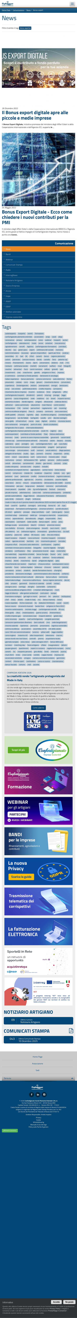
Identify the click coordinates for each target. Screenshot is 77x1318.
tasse (67, 512)
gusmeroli (23, 583)
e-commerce (10, 376)
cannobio (61, 541)
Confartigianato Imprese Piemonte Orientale (9, 3)
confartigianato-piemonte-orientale (18, 337)
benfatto (30, 541)
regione (53, 431)
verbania (65, 574)
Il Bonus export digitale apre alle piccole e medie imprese (35, 115)
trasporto (21, 333)
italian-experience (12, 379)
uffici (65, 392)
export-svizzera (11, 538)
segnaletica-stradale (26, 554)
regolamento (47, 408)
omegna (27, 658)
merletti (33, 366)
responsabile (50, 518)
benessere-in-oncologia (49, 376)
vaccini (7, 473)
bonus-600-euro (56, 642)
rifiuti (32, 356)
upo (61, 369)
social (59, 603)
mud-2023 (9, 655)
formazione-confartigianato (26, 509)
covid (54, 337)
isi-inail (66, 531)
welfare (52, 366)
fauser (52, 554)
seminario (49, 411)
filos (29, 551)
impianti (22, 538)
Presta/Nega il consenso (57, 1311)
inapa (32, 382)
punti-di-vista (36, 424)
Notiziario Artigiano (14, 280)
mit (29, 557)
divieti (16, 561)
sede (32, 398)
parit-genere (61, 447)
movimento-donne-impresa (15, 392)
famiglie (61, 548)
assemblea (9, 356)
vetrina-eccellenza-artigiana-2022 (18, 590)
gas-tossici (47, 463)
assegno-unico (10, 587)
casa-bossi (9, 483)
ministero (61, 538)
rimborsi (42, 525)
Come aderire (38, 707)
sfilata (43, 645)
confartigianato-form (44, 444)
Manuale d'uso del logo (38, 1124)
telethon (46, 557)
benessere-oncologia (23, 574)
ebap (60, 337)
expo (37, 421)
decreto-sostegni (60, 418)
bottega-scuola (11, 525)
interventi (54, 651)
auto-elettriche (58, 379)
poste (65, 554)
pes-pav (20, 486)
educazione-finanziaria (45, 496)
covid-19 (44, 431)
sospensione (62, 515)
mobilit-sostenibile (39, 447)
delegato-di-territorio (13, 453)
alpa (37, 415)
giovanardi (55, 437)
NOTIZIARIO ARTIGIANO (28, 1012)
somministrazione (12, 353)
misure (26, 483)
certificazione (20, 551)
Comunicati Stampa (14, 264)
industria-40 (22, 635)
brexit (53, 398)
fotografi (67, 366)
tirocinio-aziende (11, 625)
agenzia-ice (29, 479)
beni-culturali (39, 622)
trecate (68, 441)
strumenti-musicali (25, 606)
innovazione (42, 531)
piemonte (34, 625)
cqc (15, 350)
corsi (26, 382)
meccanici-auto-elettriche (29, 544)
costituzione (31, 661)
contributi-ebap (11, 515)
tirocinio (48, 453)
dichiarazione (61, 496)
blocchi (33, 525)
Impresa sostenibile (14, 317)
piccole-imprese (11, 492)
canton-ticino (48, 470)
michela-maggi (30, 609)
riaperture (32, 564)
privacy (19, 340)
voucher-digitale (49, 548)
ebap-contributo (38, 512)
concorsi (57, 463)
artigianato (57, 392)
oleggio (40, 518)
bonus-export (25, 28)
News (28, 10)
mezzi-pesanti (10, 489)
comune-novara (28, 359)
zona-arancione (61, 411)
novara (8, 363)
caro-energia (10, 450)
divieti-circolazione (50, 424)
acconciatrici (26, 629)
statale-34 (28, 473)
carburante (51, 587)
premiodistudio (61, 486)
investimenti (10, 372)
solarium (56, 567)
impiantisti (58, 453)
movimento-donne (52, 382)
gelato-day (58, 616)
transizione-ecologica (13, 596)
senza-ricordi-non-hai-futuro (16, 639)
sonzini (8, 651)
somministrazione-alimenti (27, 441)
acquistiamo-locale (53, 639)
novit (57, 590)
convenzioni (65, 382)
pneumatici (9, 382)
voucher (8, 369)
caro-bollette (10, 528)
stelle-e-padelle (62, 460)
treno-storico (60, 470)
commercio (63, 577)
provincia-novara (53, 525)
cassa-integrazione (21, 398)
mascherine (27, 372)
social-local (9, 509)
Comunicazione (18, 10)
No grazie (69, 1302)
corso (41, 340)
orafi (32, 450)
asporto (22, 619)
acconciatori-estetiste (13, 658)
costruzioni (44, 593)
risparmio (47, 473)
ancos (41, 343)
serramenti (43, 366)
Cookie (38, 1120)
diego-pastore (64, 450)
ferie (48, 392)
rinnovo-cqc (9, 441)
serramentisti (28, 463)
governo (8, 398)
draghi (28, 499)
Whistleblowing (38, 1122)
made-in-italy (30, 600)
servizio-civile (26, 466)
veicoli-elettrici (51, 450)
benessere (64, 385)
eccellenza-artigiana (48, 415)
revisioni (40, 450)
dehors (64, 645)
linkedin (45, 466)
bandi (34, 561)
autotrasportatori (11, 434)
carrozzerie (57, 389)
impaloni (36, 466)
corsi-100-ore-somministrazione (17, 632)
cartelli (48, 583)
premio (40, 639)
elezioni (33, 385)
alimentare (16, 463)
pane (17, 444)
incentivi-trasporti (48, 538)
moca (13, 600)
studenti (27, 570)
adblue (26, 535)
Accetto (56, 1302)
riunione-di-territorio (46, 476)
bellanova (38, 567)
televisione (50, 635)
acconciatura (23, 525)
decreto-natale (10, 557)
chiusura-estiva (44, 564)
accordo (36, 664)
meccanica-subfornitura (32, 580)
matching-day (19, 645)
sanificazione (46, 544)
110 (67, 363)
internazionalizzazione (34, 428)
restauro (8, 366)
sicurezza (24, 353)
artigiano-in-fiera (48, 372)
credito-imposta (45, 389)
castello (47, 359)
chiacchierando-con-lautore (15, 564)
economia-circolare (12, 402)
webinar (48, 340)
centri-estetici (59, 405)
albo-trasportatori (36, 635)
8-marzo (20, 528)
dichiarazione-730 (31, 460)
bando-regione (27, 402)
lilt (26, 356)
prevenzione (44, 625)
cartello (36, 655)
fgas (32, 453)
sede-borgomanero (59, 622)
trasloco (8, 561)
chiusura (21, 415)
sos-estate (16, 389)
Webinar (9, 259)
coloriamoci (23, 515)
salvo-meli (37, 492)
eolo (43, 535)
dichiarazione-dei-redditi (53, 483)
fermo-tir (51, 505)
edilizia (47, 369)
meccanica (44, 441)
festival (52, 489)
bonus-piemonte (27, 379)
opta (57, 561)
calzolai (18, 382)
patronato (16, 359)
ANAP (8, 301)
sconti (66, 603)
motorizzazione (28, 612)
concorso (49, 486)
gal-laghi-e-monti (30, 596)
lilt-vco (61, 609)
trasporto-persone (25, 651)
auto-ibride (9, 499)
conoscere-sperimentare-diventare (18, 622)
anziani (18, 570)
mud (59, 366)
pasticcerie (25, 476)
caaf (47, 512)
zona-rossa (25, 642)
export (32, 350)
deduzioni (40, 486)
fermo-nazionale (26, 603)
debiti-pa (33, 515)
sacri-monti (54, 528)
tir (17, 356)
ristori (59, 600)
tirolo (18, 655)
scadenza (38, 473)
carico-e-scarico (44, 661)
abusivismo (35, 405)
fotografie (37, 548)
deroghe (31, 587)
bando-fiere (39, 606)
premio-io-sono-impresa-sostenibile (34, 437)
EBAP (8, 306)
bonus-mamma (49, 600)
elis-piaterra (10, 531)
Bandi (8, 254)
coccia (31, 421)
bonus (46, 356)
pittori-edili (45, 632)
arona (54, 522)
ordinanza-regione (28, 531)
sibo (6, 583)
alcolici (20, 600)
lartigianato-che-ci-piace (14, 428)
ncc (39, 600)
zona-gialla (9, 421)
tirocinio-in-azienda (36, 583)
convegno (31, 505)
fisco (26, 369)
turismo (36, 632)
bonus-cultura (51, 577)
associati (22, 557)
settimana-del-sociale (45, 350)
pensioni (43, 596)
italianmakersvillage (12, 580)
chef (7, 600)
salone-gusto (57, 512)
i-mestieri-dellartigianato (43, 590)
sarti (32, 457)
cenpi (7, 389)
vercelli (21, 346)
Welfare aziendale (13, 311)
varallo (43, 418)
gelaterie (17, 512)
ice (47, 398)
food (7, 505)
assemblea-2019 (39, 629)
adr (55, 408)
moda (34, 343)
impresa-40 (59, 655)
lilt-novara (35, 535)
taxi (21, 356)
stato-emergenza (33, 528)
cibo (29, 489)
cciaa (65, 463)
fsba (45, 434)
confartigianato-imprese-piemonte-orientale (22, 431)
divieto (38, 463)
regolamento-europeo (55, 648)
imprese (61, 372)
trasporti (57, 340)
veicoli (7, 463)
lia (35, 603)
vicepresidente (36, 483)
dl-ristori (8, 512)
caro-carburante (11, 424)
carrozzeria (9, 570)
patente (65, 567)
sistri (64, 528)
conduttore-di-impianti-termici (16, 470)
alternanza (40, 577)
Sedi (37, 1070)
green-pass (23, 350)
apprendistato (18, 518)
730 (18, 408)
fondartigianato (22, 385)
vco (63, 473)
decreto (8, 350)
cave (16, 476)
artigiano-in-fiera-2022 (55, 606)
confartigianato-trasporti (14, 395)
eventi (30, 333)
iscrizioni (8, 645)
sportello (8, 567)
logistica (30, 346)
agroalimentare (11, 346)
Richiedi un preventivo (10, 1131)
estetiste (49, 343)
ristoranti (19, 499)
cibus (18, 612)
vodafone (40, 398)
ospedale (22, 489)
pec (32, 444)
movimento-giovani (48, 541)
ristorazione (9, 486)
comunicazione (22, 450)
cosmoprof (21, 522)
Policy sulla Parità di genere (38, 1127)
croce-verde (26, 655)
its (14, 651)
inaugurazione (53, 645)
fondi (46, 651)
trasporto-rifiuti (11, 544)
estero (7, 518)
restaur (56, 583)
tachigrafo (34, 418)
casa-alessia (23, 457)
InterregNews (11, 275)
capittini (57, 544)
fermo (69, 379)
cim (37, 541)
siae (18, 372)
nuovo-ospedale (11, 603)
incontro (39, 479)
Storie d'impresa (13, 285)
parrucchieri (35, 408)
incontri (31, 392)
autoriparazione (30, 340)
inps (63, 505)
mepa (64, 457)
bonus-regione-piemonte (52, 580)
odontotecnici (24, 343)
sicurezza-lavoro (64, 421)
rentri (7, 457)
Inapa (8, 296)
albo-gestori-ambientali (29, 593)
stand (14, 457)
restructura (9, 460)
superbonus (9, 385)
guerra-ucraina (41, 612)
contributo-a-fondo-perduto (31, 434)
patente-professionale (13, 479)
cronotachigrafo (64, 415)
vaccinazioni (9, 522)
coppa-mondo (47, 655)
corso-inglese (10, 635)
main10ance (47, 405)
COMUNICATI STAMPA (38, 1031)
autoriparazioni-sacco (60, 564)
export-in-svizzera (38, 648)
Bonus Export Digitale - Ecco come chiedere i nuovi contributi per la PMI (37, 217)
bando (39, 359)
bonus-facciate (11, 664)
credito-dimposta (11, 466)
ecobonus (40, 392)
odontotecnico (25, 492)
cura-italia (63, 444)
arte (59, 554)
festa (16, 567)
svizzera (40, 411)
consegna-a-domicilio (47, 515)
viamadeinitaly (10, 554)
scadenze (36, 557)
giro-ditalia (38, 651)
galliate (42, 460)
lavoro (28, 363)
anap (48, 337)
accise (65, 340)
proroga (56, 395)
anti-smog (42, 505)
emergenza (24, 424)
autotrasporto (10, 333)
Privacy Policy (55, 1309)
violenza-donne (61, 402)
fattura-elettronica (57, 434)
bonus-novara (10, 606)
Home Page (6, 10)
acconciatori (38, 337)
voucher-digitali (61, 479)
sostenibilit (41, 587)
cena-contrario (33, 538)
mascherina (25, 561)
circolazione (48, 479)
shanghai (57, 570)
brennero (8, 437)
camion (25, 408)
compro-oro (17, 473)
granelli (55, 369)
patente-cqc (62, 359)
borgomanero (10, 418)
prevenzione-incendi (40, 551)
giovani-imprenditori (38, 353)
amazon (14, 583)
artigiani (39, 402)
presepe (26, 512)
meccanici (61, 489)
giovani (39, 382)
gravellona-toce (55, 531)
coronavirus (9, 340)
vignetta (30, 415)
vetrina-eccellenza (12, 629)
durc (60, 431)
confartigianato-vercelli (47, 609)
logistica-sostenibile (59, 625)
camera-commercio (43, 379)
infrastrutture (21, 421)
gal (56, 444)
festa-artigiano (33, 645)
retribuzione (65, 596)
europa (53, 593)
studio (26, 453)
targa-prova (29, 486)
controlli (33, 639)
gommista (60, 658)
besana (60, 441)
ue (18, 531)
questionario (23, 648)
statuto (56, 473)
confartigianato (11, 343)
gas (68, 473)
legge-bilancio (29, 496)
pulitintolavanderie (29, 389)
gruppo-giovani (11, 648)
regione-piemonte (58, 356)
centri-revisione (36, 369)
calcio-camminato (22, 405)
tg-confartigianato (40, 489)
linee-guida (9, 612)
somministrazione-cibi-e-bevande (46, 574)
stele (16, 437)
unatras (65, 353)
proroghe (25, 444)
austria (63, 651)
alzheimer (9, 405)
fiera (54, 359)
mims (68, 648)
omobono (8, 551)
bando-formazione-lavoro (42, 570)
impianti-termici (64, 398)
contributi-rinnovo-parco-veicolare (18, 548)
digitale (44, 421)
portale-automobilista (13, 496)
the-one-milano (53, 535)
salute (52, 441)
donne (18, 483)
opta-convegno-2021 (40, 642)
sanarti (39, 356)
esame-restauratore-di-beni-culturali (19, 577)
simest (18, 460)
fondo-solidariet (57, 557)
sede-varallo (32, 522)
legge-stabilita (57, 632)
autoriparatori (44, 385)
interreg (48, 395)
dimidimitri (30, 395)
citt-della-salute (55, 629)
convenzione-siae (29, 616)
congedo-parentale (52, 619)
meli (29, 664)
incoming (62, 408)
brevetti (45, 528)
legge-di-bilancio (11, 593)
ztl (59, 505)
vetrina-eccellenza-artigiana (15, 411)
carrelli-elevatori (62, 509)
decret (67, 580)
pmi (49, 418)
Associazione (37, 1063)
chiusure (47, 567)
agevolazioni (35, 470)
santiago (22, 587)
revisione (59, 350)
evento (67, 483)
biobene (55, 363)
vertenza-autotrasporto (52, 492)
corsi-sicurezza (11, 619)
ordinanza (36, 499)
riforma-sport (19, 661)
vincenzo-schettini (46, 509)
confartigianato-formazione (46, 346)
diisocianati (48, 402)
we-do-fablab (23, 418)
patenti (39, 395)
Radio (8, 269)
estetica (53, 421)
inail (61, 363)
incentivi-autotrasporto (14, 609)
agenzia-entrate (18, 541)
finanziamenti (18, 363)
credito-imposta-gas (13, 616)
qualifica (23, 505)
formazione (39, 333)
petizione (8, 476)
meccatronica (60, 343)
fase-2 (31, 411)
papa (52, 551)
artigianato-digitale (46, 561)
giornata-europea (11, 642)
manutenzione (57, 661)
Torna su (38, 1078)
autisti (7, 359)
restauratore (10, 408)
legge (64, 395)
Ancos (8, 290)
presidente (9, 574)
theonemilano (55, 612)
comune (22, 664)
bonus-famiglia (42, 554)
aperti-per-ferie (54, 353)
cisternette (61, 551)
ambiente (66, 492)
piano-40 (18, 535)
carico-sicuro (41, 457)
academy (8, 535)
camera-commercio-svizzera (43, 658)
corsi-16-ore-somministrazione (17, 447)
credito (33, 476)
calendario (9, 444)
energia (54, 385)
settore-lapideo (26, 567)
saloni (7, 541)
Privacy (38, 1117)
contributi (62, 346)
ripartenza (24, 625)
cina (48, 622)
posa (60, 522)
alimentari (17, 369)
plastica (56, 596)
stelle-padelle (10, 415)
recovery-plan (54, 457)
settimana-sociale (21, 366)
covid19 (14, 505)
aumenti (40, 453)
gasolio (37, 372)
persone (51, 460)
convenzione (44, 363)
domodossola (31, 518)
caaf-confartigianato (35, 619)
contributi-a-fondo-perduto (27, 376)
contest (8, 661)
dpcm (35, 363)
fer (49, 596)
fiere (59, 518)
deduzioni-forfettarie (46, 603)
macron (59, 635)
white (66, 453)
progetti (51, 447)
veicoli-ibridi (65, 437)
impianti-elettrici (45, 616)
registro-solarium (63, 476)
